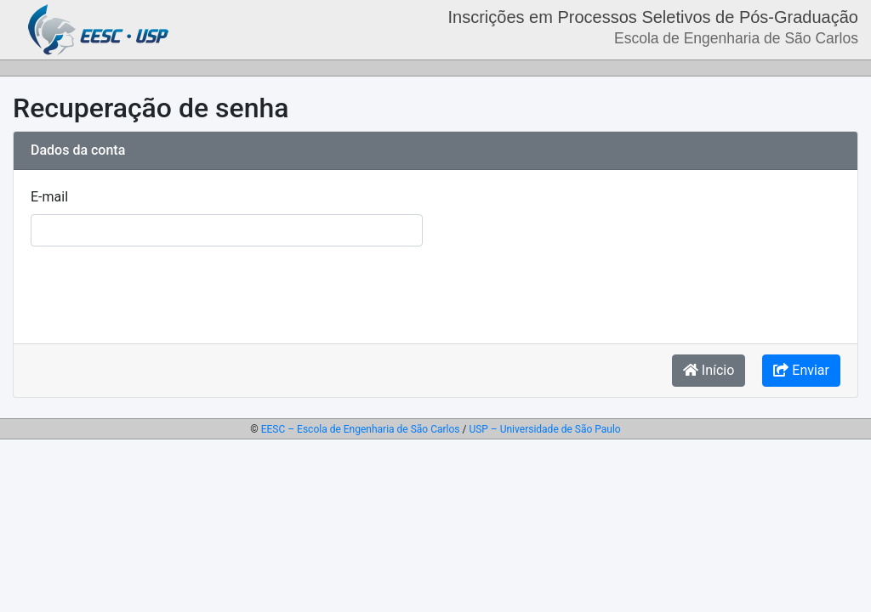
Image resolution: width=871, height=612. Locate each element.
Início (709, 370)
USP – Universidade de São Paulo (544, 429)
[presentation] (160, 293)
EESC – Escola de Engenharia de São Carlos (360, 429)
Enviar (801, 370)
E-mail (49, 197)
